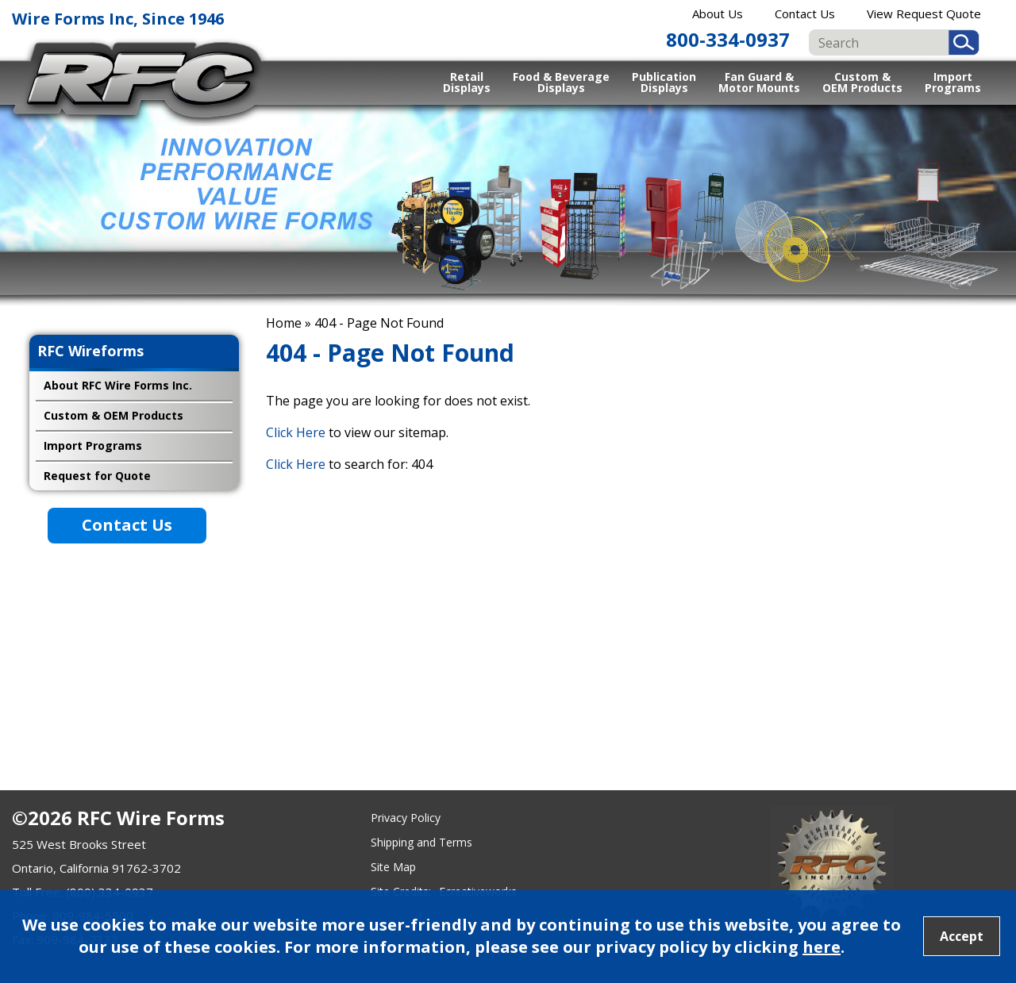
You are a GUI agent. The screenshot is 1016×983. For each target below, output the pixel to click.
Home (284, 323)
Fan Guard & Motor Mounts (759, 81)
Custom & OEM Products (862, 81)
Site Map (393, 866)
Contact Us (805, 13)
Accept (961, 936)
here (821, 947)
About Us (717, 13)
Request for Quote (97, 475)
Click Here (295, 432)
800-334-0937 (728, 39)
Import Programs (953, 81)
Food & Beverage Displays (561, 81)
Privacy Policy (406, 817)
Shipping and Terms (421, 842)
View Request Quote (924, 13)
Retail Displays (467, 81)
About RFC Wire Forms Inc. (118, 385)
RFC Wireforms (90, 350)
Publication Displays (664, 81)
